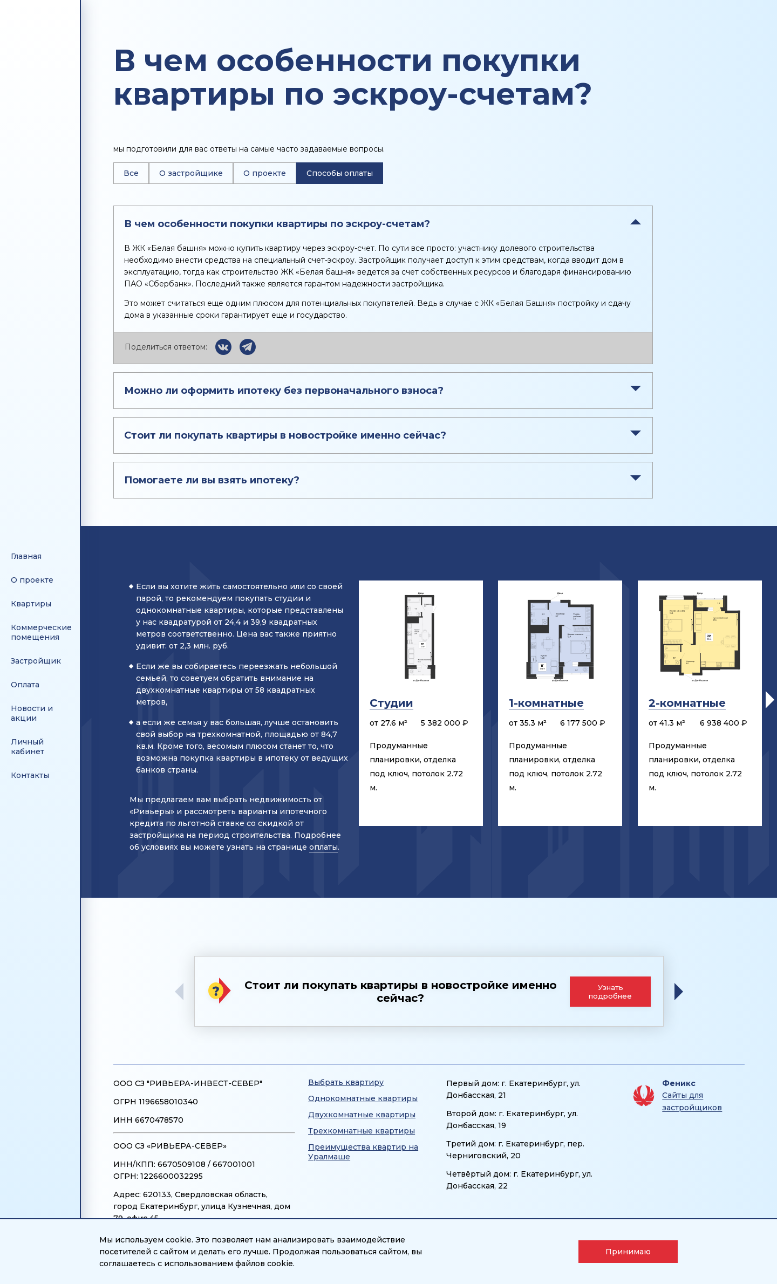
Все (131, 173)
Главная (26, 556)
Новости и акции (32, 713)
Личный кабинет (27, 746)
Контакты (30, 775)
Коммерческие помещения (41, 632)
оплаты (323, 847)
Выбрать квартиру (346, 1082)
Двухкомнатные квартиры (361, 1114)
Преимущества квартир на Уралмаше (363, 1152)
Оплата (25, 684)
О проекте (264, 173)
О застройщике (191, 173)
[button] (770, 699)
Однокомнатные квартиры (363, 1098)
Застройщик (36, 661)
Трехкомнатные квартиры (361, 1131)
